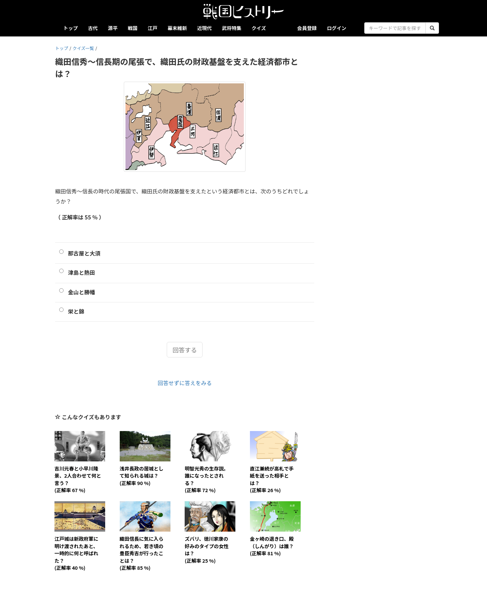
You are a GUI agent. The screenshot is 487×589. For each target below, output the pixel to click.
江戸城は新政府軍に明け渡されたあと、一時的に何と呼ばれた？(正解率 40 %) (76, 553)
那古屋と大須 (84, 253)
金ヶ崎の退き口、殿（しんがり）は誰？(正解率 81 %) (272, 546)
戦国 (133, 27)
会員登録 (307, 27)
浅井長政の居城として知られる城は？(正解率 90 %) (142, 475)
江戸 (153, 27)
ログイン (336, 27)
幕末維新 (177, 27)
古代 (93, 27)
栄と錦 (76, 311)
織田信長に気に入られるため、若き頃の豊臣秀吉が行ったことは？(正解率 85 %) (142, 553)
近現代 (204, 27)
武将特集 (231, 27)
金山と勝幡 (81, 292)
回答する (184, 349)
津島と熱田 (81, 272)
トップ (70, 27)
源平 (113, 27)
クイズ (259, 27)
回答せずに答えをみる (185, 383)
